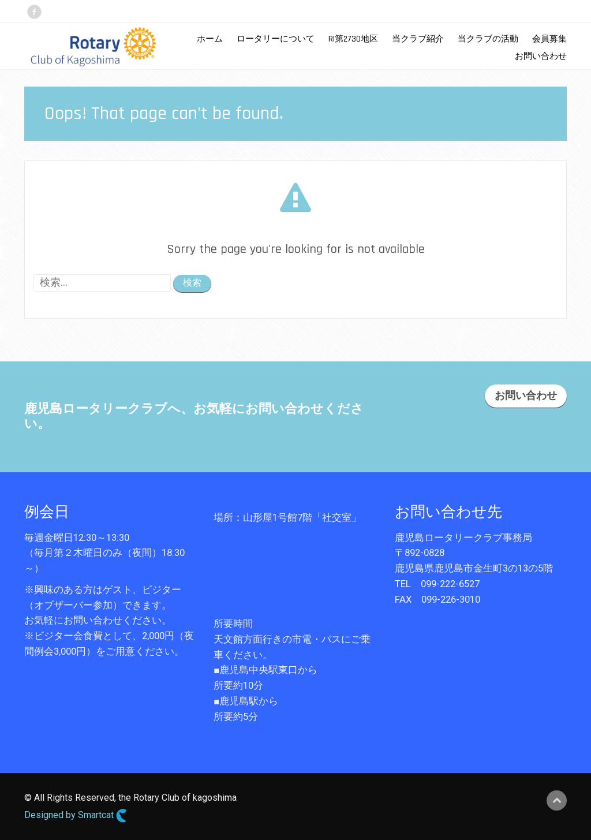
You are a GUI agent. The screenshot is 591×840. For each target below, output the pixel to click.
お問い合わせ (541, 56)
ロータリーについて (276, 38)
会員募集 (549, 38)
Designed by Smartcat (75, 816)
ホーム (210, 38)
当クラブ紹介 (418, 38)
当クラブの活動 (488, 38)
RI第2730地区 (353, 38)
